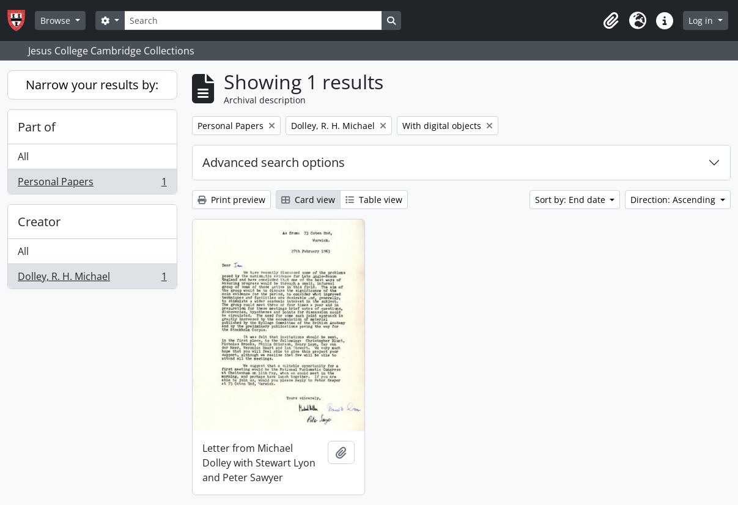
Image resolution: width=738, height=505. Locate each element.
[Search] (253, 20)
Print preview (231, 199)
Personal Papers (92, 184)
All (23, 156)
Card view (308, 199)
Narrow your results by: (92, 84)
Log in (701, 20)
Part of (37, 127)
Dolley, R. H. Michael (92, 279)
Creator (39, 221)
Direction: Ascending (674, 199)
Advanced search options (273, 162)
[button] (610, 20)
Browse (56, 20)
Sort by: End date (571, 199)
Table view (373, 199)
